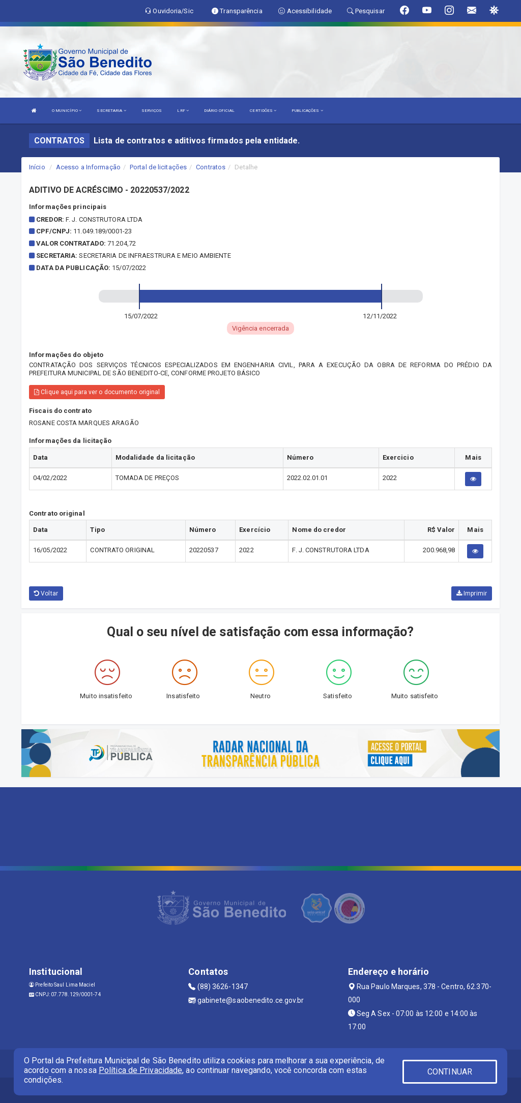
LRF (183, 110)
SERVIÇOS (151, 110)
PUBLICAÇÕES (307, 110)
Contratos (210, 167)
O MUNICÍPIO (66, 110)
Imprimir (471, 593)
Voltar (46, 593)
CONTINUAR (449, 1072)
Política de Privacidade (140, 1070)
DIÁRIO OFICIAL (219, 110)
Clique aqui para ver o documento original (97, 392)
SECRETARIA (111, 110)
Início (37, 167)
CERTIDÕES (263, 110)
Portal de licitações (158, 167)
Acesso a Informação (88, 167)
